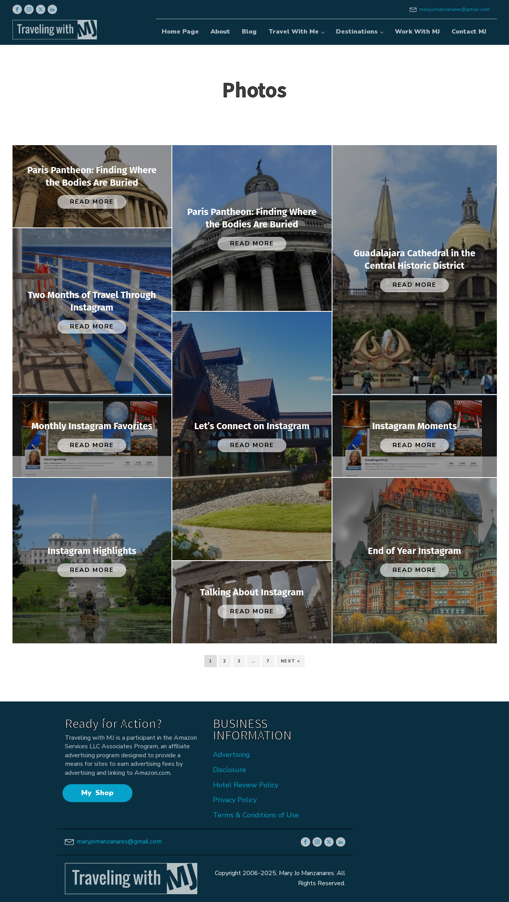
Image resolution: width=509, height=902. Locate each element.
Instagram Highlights (92, 550)
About (220, 31)
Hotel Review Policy (245, 785)
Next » (290, 661)
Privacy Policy (235, 799)
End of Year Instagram (414, 550)
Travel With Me (293, 31)
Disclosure (229, 769)
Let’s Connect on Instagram (251, 426)
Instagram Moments (414, 426)
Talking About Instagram (252, 592)
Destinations (357, 31)
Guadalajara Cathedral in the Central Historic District (414, 259)
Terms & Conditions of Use (256, 815)
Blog (249, 31)
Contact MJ (469, 31)
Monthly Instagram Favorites (91, 426)
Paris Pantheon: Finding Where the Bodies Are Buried (92, 176)
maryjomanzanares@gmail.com (454, 9)
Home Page (180, 31)
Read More (92, 201)
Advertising (231, 754)
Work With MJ (417, 31)
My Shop (97, 792)
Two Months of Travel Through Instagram (92, 301)
